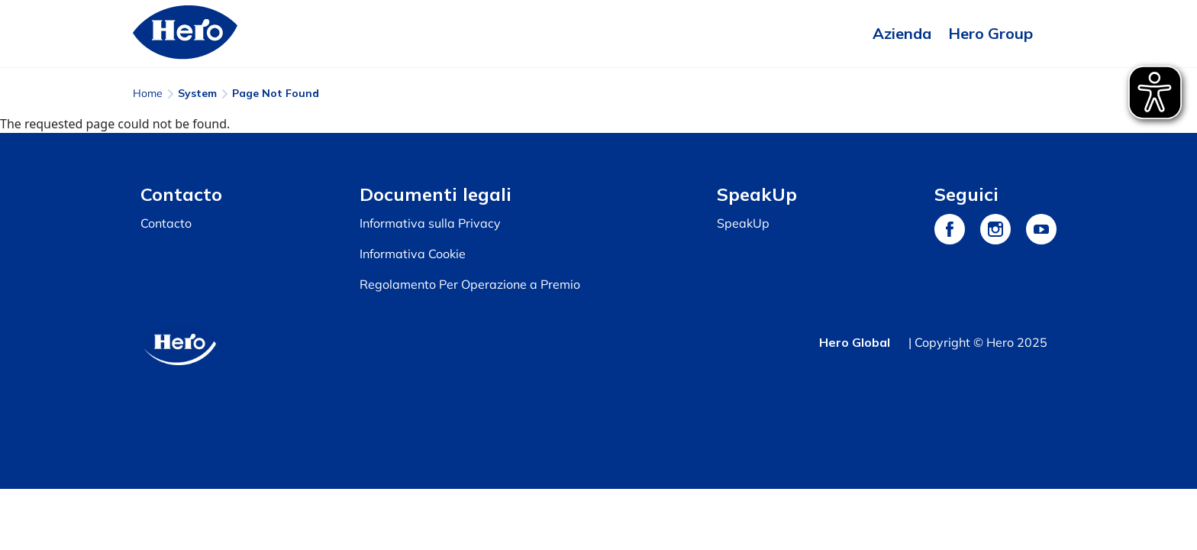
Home (148, 93)
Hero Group (990, 33)
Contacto (166, 223)
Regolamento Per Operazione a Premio (470, 284)
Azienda (902, 33)
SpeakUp (743, 223)
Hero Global (854, 342)
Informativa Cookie (413, 253)
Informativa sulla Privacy (430, 223)
